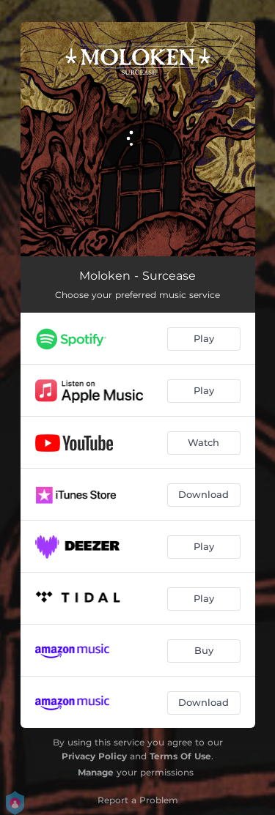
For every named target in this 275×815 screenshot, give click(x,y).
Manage (96, 772)
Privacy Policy (94, 756)
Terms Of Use (180, 756)
